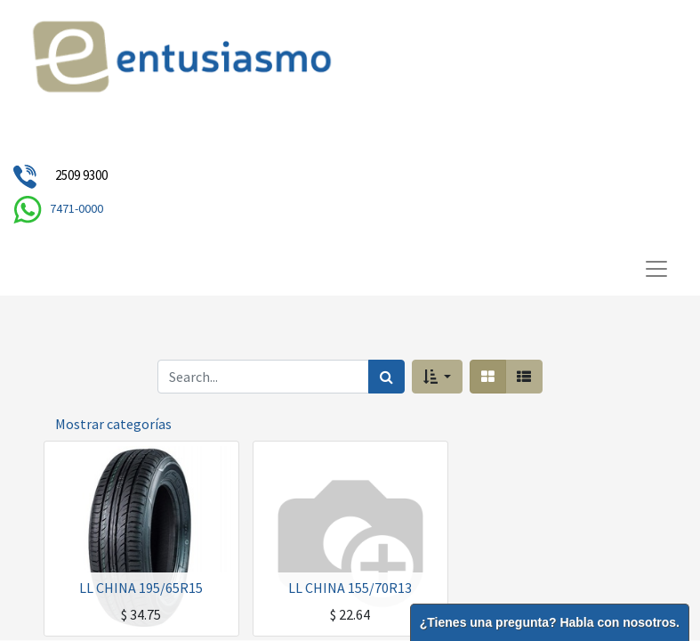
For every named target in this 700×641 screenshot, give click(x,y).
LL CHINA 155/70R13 (350, 587)
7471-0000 (76, 208)
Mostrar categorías (113, 424)
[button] (437, 377)
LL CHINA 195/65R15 (141, 587)
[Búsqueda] (386, 377)
